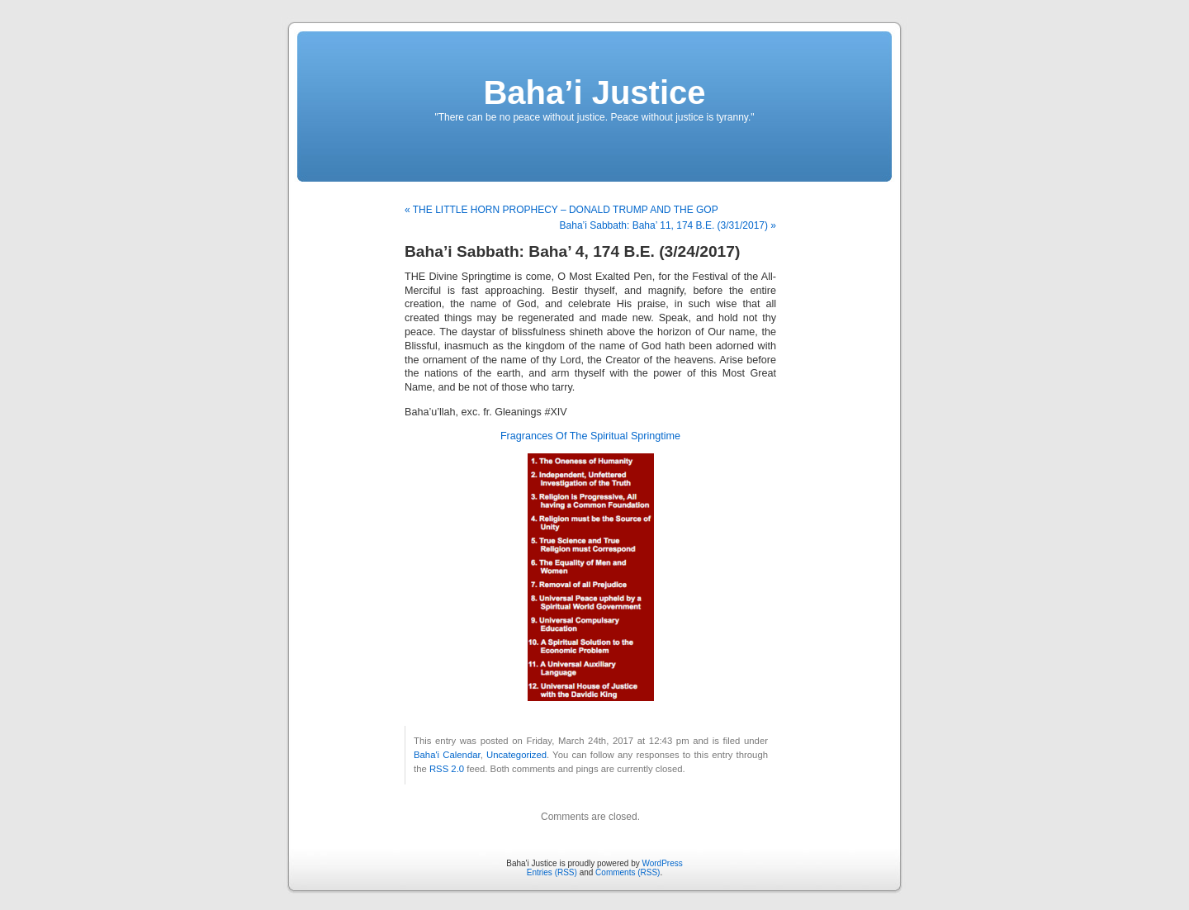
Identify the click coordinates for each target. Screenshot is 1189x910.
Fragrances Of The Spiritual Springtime (590, 436)
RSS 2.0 (446, 769)
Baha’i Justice (594, 92)
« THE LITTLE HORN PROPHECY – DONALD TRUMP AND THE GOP (561, 210)
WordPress (662, 863)
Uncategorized (516, 755)
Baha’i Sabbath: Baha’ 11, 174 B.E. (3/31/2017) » (668, 225)
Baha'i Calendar (447, 755)
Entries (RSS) (552, 872)
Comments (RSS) (627, 872)
